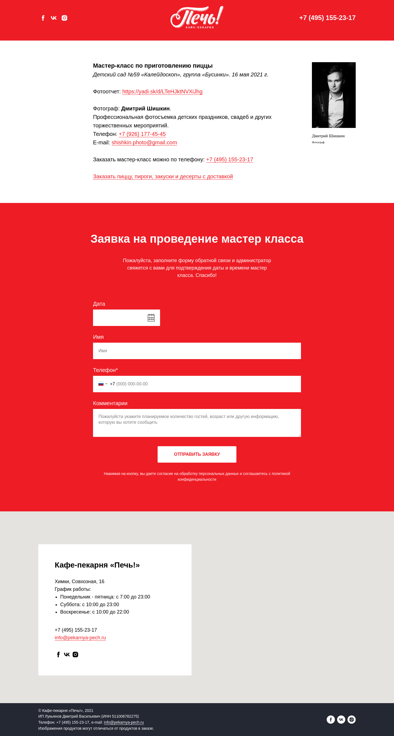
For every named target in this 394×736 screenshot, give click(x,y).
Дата (99, 304)
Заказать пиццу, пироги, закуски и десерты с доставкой (163, 176)
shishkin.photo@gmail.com (144, 142)
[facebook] (43, 18)
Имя (98, 337)
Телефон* (105, 370)
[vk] (53, 18)
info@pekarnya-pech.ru (80, 637)
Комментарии (110, 403)
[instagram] (64, 18)
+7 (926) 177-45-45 (142, 134)
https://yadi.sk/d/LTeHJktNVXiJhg (162, 91)
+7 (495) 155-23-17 (327, 17)
